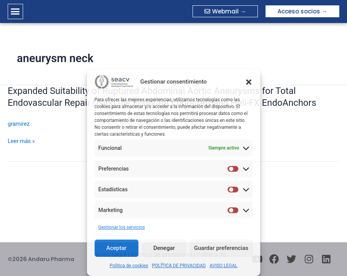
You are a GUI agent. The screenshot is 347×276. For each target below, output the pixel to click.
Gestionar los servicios (121, 227)
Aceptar (116, 248)
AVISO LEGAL (223, 265)
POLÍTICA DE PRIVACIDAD (179, 265)
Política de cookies (129, 265)
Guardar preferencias (221, 248)
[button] (248, 82)
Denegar (164, 248)
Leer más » (21, 141)
